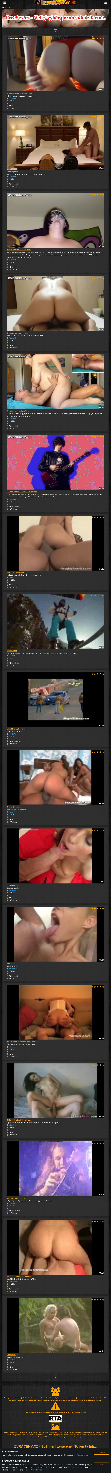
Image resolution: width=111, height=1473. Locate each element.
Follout (12, 577)
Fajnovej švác (12, 172)
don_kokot (13, 1281)
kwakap (12, 1360)
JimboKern (13, 1047)
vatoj (11, 812)
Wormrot (12, 98)
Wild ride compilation (15, 572)
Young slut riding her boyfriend (20, 1276)
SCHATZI (12, 734)
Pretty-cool (13, 1203)
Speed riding (12, 651)
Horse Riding (12, 1355)
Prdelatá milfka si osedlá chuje (19, 93)
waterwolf (13, 890)
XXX (8, 964)
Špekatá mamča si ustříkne (18, 411)
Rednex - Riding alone (16, 1198)
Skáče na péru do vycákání (18, 333)
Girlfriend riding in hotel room (19, 1120)
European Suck (13, 885)
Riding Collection (14, 807)
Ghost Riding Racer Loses (18, 729)
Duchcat (12, 656)
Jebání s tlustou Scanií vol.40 (19, 250)
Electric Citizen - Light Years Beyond (22, 492)
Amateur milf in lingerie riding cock (21, 1042)
